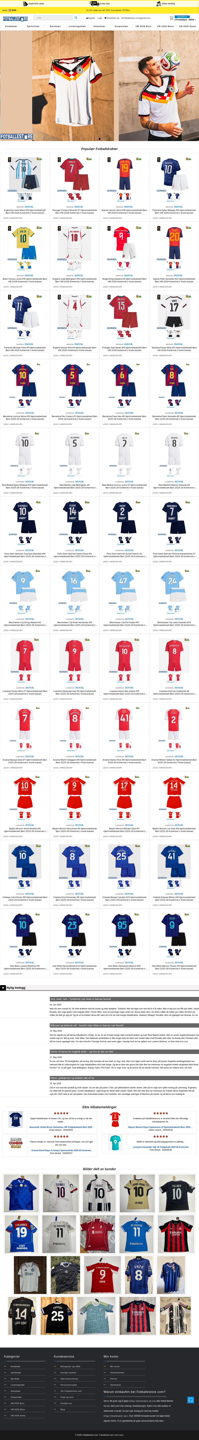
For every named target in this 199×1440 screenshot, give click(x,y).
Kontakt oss (66, 1403)
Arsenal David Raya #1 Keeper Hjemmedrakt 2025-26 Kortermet (61, 1150)
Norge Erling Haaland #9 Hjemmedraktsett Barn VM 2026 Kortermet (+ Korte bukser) (124, 280)
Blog (63, 1409)
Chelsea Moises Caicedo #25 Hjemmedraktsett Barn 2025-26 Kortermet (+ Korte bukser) (124, 898)
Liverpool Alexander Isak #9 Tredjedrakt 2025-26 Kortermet (160, 1147)
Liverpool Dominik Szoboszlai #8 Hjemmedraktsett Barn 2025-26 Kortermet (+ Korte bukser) (174, 694)
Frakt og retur (67, 1397)
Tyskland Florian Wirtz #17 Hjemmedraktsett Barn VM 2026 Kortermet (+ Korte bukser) (174, 349)
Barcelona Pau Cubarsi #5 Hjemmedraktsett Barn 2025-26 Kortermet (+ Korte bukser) (75, 417)
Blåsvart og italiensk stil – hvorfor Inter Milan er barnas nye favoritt (87, 1025)
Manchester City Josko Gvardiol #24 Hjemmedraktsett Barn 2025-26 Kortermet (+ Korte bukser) (174, 625)
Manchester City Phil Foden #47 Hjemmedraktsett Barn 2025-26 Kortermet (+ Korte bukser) (124, 625)
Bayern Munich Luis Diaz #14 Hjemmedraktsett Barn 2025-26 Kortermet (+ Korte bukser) (174, 830)
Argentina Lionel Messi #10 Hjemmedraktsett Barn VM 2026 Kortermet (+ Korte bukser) (25, 211)
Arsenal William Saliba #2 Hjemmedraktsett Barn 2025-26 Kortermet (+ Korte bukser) (174, 761)
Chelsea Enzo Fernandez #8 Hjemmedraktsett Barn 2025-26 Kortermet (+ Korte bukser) (74, 898)
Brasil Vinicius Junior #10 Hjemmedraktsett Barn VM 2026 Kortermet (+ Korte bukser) (25, 280)
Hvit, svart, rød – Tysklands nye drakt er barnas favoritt (81, 999)
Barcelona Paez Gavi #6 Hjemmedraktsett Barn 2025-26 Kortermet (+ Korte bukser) (124, 417)
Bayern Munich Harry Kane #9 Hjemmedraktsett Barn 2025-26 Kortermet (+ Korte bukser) (74, 830)
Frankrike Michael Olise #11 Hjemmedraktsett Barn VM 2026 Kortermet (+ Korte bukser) (25, 349)
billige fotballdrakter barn (116, 1416)
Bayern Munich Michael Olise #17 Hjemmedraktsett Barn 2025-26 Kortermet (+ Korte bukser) (124, 831)
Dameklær (99, 26)
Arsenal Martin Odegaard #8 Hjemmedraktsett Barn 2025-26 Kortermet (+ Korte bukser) (74, 761)
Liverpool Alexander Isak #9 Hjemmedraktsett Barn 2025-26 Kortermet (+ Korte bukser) (74, 692)
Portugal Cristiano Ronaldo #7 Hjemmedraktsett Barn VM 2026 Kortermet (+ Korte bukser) (74, 211)
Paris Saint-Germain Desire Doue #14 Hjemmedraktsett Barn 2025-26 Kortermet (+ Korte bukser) (75, 556)
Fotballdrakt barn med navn (111, 1435)
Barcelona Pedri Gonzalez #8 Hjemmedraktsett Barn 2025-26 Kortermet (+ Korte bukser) (174, 417)
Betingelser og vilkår (70, 1366)
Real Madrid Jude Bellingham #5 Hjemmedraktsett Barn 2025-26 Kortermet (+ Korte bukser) (75, 488)
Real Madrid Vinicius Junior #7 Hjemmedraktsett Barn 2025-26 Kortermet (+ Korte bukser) (124, 486)
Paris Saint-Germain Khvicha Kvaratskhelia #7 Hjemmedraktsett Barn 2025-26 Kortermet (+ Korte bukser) (174, 556)
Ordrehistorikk (117, 1373)
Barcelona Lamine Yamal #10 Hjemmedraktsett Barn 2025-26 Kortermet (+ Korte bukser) (25, 417)
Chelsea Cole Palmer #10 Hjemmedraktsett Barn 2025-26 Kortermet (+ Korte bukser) (24, 898)
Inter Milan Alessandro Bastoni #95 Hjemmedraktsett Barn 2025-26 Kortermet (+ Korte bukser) (124, 969)
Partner (113, 1379)
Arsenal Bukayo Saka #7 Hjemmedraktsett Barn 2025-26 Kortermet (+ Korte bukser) (25, 761)
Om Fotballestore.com (71, 1391)
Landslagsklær (77, 26)
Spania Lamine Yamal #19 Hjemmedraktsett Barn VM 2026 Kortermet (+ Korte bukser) (124, 211)
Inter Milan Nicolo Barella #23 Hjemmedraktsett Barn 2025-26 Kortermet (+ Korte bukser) (75, 967)
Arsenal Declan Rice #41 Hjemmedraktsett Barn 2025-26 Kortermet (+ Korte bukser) (124, 761)
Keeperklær (121, 26)
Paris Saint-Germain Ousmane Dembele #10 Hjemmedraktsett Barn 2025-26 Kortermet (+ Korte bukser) (25, 556)
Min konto (115, 1366)
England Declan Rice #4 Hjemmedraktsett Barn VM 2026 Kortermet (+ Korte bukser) (74, 349)
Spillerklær (33, 26)
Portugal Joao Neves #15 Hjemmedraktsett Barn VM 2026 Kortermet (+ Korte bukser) (124, 349)
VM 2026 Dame (187, 26)
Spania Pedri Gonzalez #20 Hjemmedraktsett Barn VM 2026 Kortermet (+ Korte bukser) (174, 280)
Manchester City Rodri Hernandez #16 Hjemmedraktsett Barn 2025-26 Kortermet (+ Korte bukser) (75, 625)
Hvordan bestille (68, 1373)
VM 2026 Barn (143, 26)
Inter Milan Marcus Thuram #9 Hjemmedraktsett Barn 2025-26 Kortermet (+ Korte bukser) (174, 967)
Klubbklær (11, 26)
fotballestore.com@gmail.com (136, 18)
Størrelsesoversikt (69, 1379)
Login (99, 18)
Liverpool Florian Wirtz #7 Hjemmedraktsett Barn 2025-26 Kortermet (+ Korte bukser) (24, 692)
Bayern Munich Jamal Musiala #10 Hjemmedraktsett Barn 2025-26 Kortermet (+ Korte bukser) (25, 831)
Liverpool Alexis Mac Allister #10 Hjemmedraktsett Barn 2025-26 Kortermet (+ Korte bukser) (124, 694)
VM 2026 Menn (165, 26)
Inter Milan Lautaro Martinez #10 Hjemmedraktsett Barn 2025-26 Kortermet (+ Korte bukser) (25, 969)
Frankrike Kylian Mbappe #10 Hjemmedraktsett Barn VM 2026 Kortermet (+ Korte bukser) (174, 211)
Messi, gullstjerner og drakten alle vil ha (72, 1078)
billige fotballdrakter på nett (142, 1401)
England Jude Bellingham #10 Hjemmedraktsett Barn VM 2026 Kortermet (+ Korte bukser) (75, 280)
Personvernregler (69, 1385)
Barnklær (55, 26)
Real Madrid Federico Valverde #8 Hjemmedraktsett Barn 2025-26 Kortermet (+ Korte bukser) (174, 488)
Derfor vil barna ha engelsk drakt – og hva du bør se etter (82, 1051)
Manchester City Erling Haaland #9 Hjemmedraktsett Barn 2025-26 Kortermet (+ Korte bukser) (25, 625)
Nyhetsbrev (115, 1385)
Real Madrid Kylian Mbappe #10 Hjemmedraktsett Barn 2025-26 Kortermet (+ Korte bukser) (25, 486)
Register (90, 18)
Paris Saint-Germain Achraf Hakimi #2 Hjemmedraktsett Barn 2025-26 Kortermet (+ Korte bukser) (124, 556)
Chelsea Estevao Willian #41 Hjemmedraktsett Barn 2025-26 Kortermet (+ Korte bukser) (174, 898)
